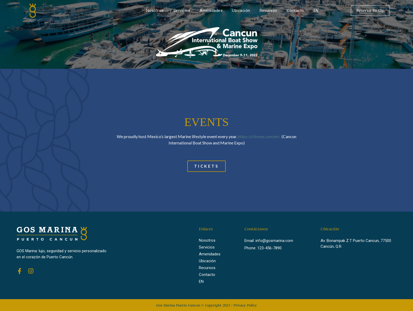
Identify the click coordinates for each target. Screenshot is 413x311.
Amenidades (211, 10)
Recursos (268, 10)
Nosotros (155, 10)
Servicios (181, 10)
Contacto (295, 10)
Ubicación (241, 10)
